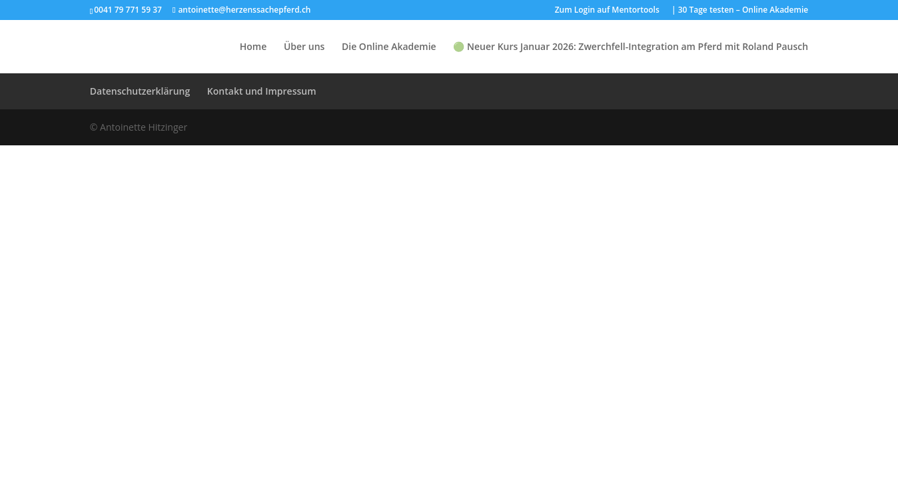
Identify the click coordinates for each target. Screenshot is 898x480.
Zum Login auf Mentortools (607, 10)
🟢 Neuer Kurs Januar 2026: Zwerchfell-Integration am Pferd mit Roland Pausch (630, 47)
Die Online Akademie (389, 47)
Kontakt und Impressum (261, 91)
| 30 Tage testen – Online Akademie (740, 10)
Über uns (304, 47)
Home (253, 47)
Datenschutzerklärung (140, 91)
